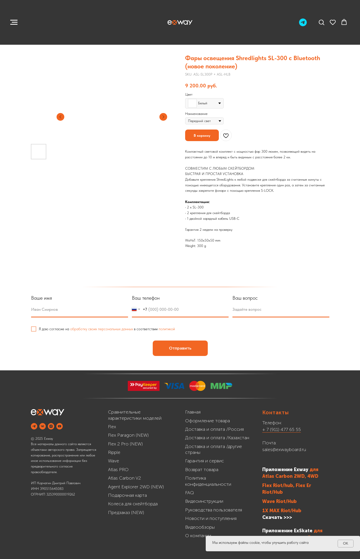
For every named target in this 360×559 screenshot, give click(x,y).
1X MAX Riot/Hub (281, 511)
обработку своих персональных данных (104, 329)
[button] (321, 22)
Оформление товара (207, 421)
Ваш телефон (148, 298)
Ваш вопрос (247, 298)
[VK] (42, 426)
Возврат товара (201, 469)
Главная (193, 412)
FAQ (189, 493)
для (314, 469)
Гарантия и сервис (204, 461)
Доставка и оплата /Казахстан (217, 438)
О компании (198, 535)
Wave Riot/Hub (279, 501)
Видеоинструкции (204, 501)
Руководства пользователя (213, 510)
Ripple (114, 452)
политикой (169, 329)
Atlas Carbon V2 (124, 478)
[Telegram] (303, 25)
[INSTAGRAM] (51, 426)
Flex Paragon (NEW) (128, 435)
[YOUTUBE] (59, 426)
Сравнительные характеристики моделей (134, 415)
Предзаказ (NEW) (126, 512)
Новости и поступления (211, 518)
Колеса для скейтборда (133, 504)
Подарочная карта (127, 495)
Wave (113, 461)
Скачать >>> (277, 517)
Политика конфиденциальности (208, 481)
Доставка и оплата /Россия (214, 429)
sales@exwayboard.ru (284, 449)
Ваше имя (44, 298)
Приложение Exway (286, 469)
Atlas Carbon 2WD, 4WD (290, 476)
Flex (112, 426)
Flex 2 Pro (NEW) (125, 444)
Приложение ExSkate (287, 531)
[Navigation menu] (13, 22)
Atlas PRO (118, 469)
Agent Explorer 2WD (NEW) (136, 487)
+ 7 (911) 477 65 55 (281, 429)
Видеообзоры (200, 527)
